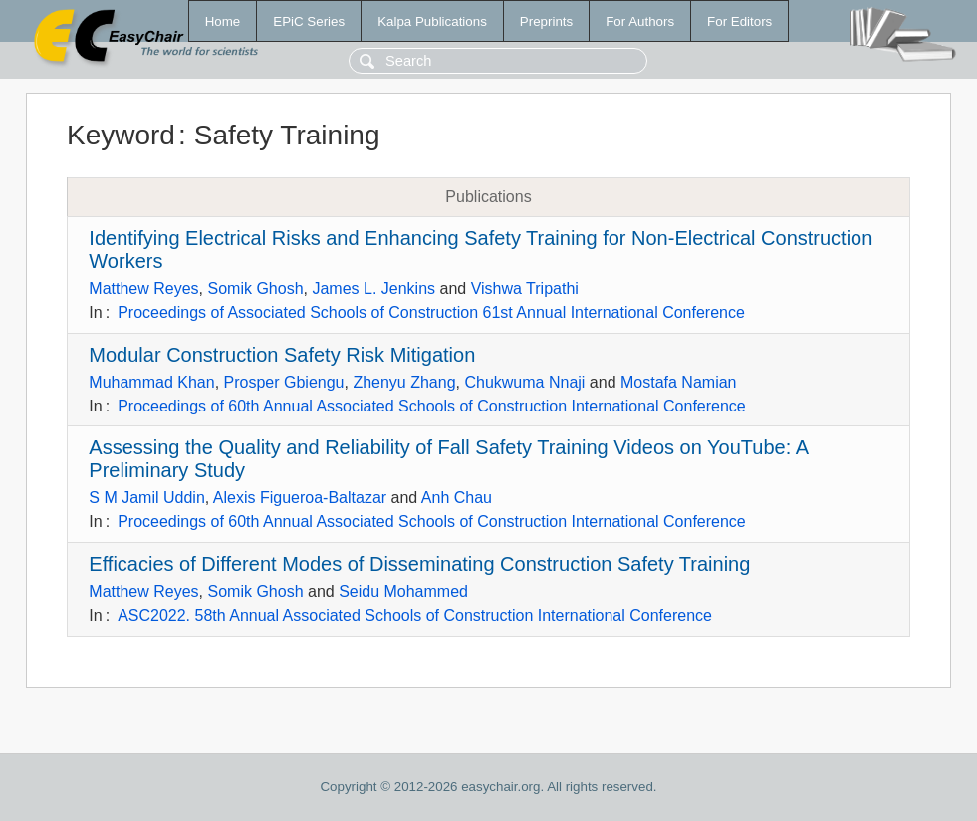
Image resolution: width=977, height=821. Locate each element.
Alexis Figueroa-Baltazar (299, 497)
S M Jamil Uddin (146, 497)
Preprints (546, 21)
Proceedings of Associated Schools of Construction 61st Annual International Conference (431, 312)
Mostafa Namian (678, 382)
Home (223, 21)
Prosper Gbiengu (284, 382)
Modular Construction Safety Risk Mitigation (282, 355)
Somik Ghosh (255, 288)
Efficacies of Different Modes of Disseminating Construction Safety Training (419, 564)
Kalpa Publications (432, 21)
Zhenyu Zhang (404, 382)
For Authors (640, 21)
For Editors (739, 21)
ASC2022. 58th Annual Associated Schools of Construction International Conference (415, 615)
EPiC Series (309, 21)
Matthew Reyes (143, 288)
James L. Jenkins (373, 288)
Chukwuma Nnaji (524, 382)
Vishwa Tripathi (525, 288)
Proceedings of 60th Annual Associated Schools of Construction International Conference (432, 406)
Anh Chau (456, 497)
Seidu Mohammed (403, 591)
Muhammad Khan (151, 382)
